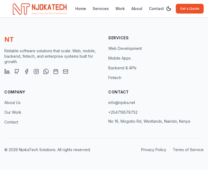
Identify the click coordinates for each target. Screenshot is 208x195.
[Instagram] (36, 71)
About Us (12, 102)
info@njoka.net (121, 102)
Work (120, 8)
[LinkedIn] (7, 71)
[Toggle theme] (169, 9)
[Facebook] (26, 71)
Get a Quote (189, 8)
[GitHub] (17, 71)
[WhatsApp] (46, 71)
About (136, 8)
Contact (156, 8)
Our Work (12, 112)
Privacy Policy (153, 149)
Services (101, 8)
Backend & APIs (122, 68)
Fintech (114, 77)
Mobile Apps (119, 58)
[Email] (65, 71)
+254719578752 (123, 112)
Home (80, 8)
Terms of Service (188, 149)
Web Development (125, 48)
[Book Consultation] (55, 71)
